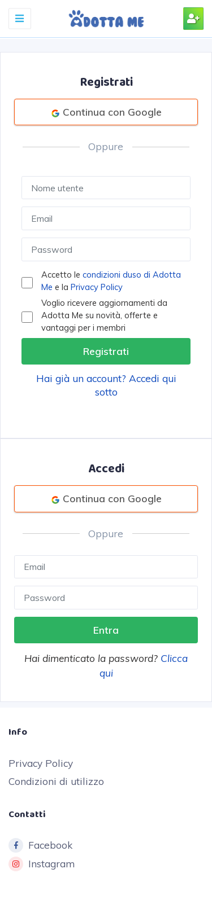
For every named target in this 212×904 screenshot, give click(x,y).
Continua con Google (106, 112)
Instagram (41, 864)
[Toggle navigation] (19, 18)
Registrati (106, 351)
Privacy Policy (97, 287)
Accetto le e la (111, 280)
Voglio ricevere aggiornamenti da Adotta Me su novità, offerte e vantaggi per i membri (104, 315)
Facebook (40, 845)
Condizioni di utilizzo (56, 781)
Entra (106, 630)
